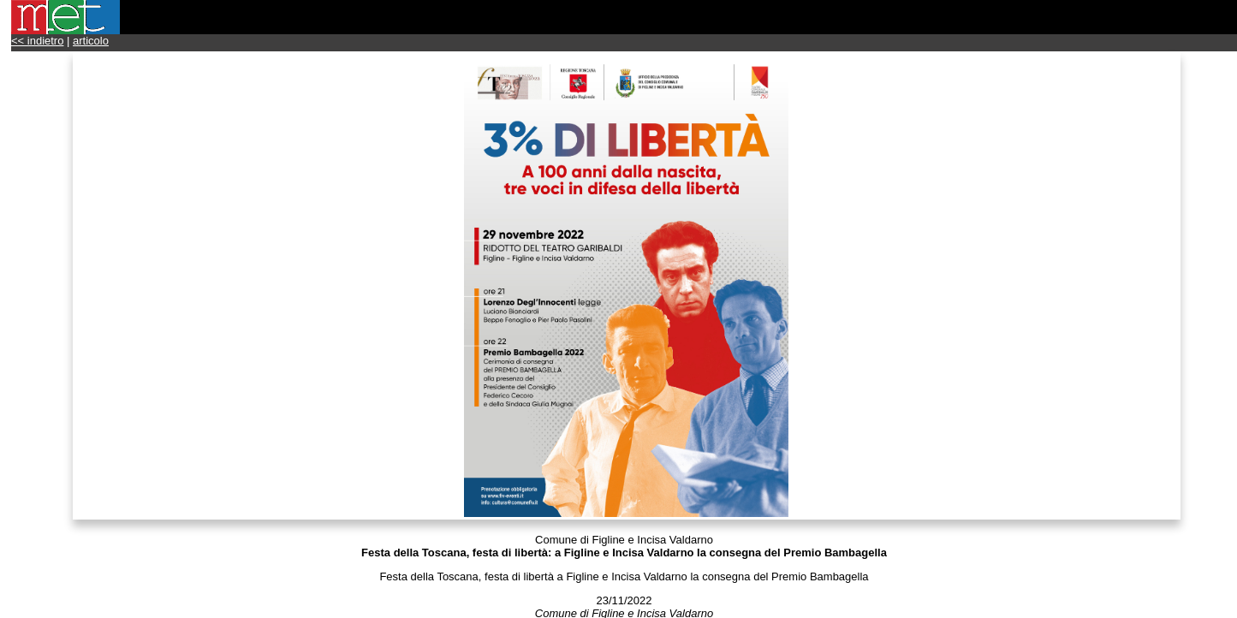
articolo (91, 40)
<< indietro (37, 40)
